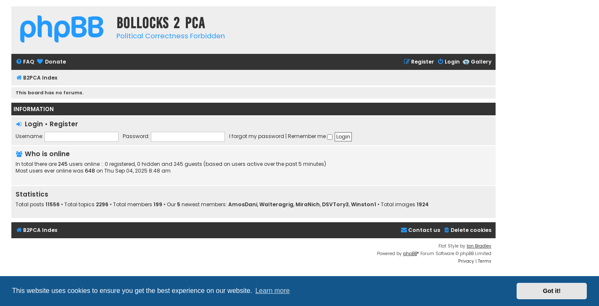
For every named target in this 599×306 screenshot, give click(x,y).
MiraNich (308, 204)
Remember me (310, 136)
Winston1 (363, 204)
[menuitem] (25, 62)
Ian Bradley (479, 246)
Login (34, 124)
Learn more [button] (272, 290)
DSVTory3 (335, 204)
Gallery (481, 61)
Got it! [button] (552, 290)
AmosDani (242, 204)
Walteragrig (276, 204)
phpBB (410, 253)
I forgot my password (256, 136)
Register (64, 124)
